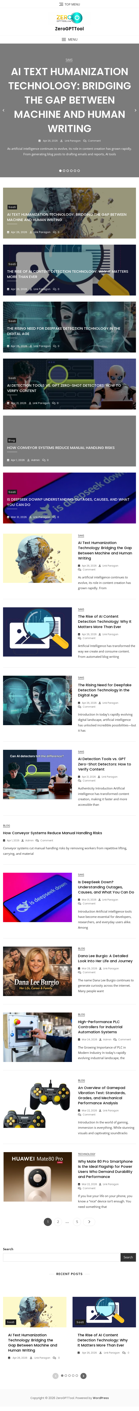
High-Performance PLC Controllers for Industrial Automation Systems (100, 1030)
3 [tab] (68, 171)
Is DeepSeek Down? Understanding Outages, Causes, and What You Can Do (106, 890)
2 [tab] (64, 171)
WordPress (101, 1403)
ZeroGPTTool (69, 29)
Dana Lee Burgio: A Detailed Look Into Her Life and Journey (105, 962)
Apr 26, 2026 (50, 140)
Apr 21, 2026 (18, 403)
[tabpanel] (69, 110)
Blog (12, 440)
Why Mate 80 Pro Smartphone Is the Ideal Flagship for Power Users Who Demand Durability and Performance (105, 1173)
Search (8, 1253)
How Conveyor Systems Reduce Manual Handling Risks (61, 447)
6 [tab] (79, 171)
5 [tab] (75, 171)
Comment (94, 141)
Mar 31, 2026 (18, 517)
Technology (86, 1158)
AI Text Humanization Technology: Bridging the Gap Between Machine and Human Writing (69, 100)
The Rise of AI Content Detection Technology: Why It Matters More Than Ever (105, 622)
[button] (69, 40)
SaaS (69, 60)
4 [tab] (71, 171)
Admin (35, 460)
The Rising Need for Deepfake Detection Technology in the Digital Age (105, 691)
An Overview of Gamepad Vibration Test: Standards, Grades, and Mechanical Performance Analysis (102, 1099)
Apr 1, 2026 (17, 460)
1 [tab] (60, 171)
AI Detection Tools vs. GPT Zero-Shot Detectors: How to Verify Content (104, 766)
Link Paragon (72, 140)
